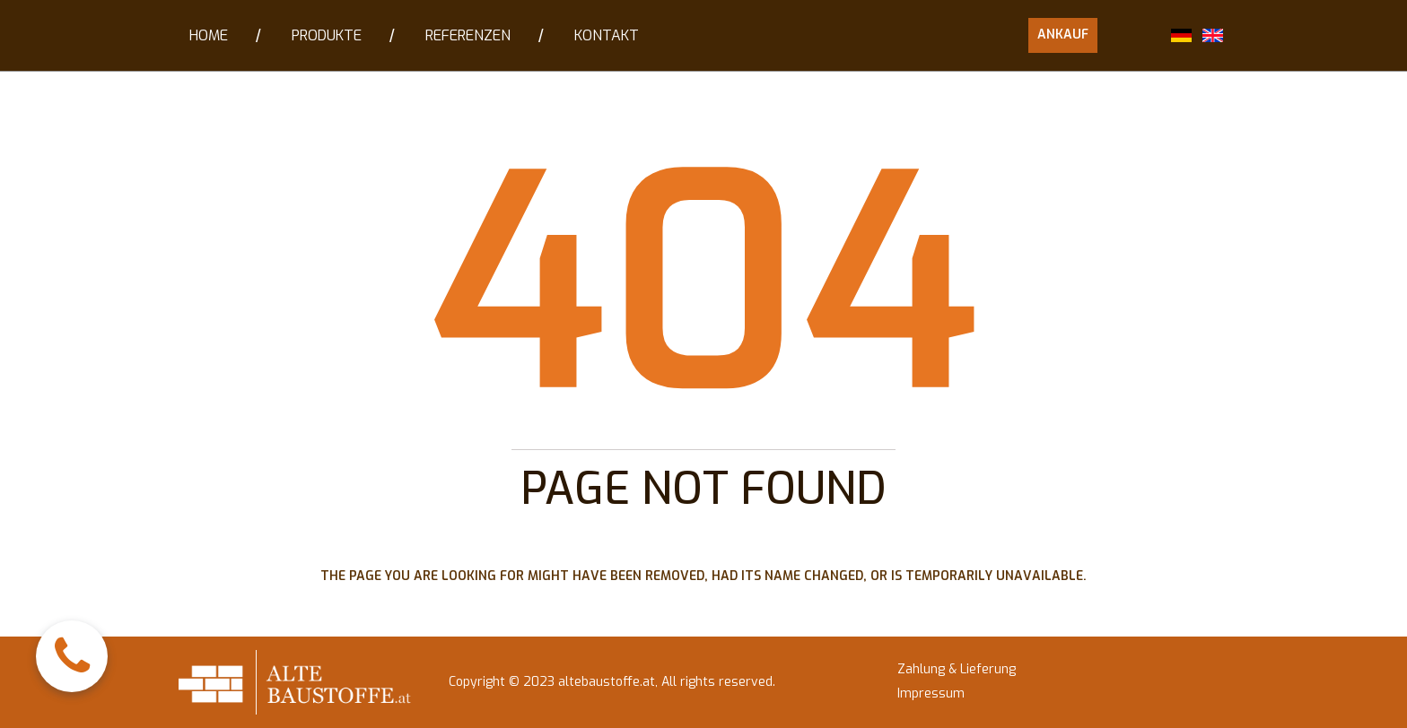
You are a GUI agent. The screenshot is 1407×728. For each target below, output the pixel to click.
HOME (208, 35)
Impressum (931, 693)
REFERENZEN (468, 35)
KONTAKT (606, 35)
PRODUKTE (327, 35)
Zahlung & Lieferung (956, 669)
